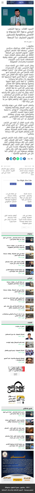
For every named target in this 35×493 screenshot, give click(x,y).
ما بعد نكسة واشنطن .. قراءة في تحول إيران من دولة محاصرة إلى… (13, 238)
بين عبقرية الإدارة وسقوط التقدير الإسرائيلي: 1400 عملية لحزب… (15, 270)
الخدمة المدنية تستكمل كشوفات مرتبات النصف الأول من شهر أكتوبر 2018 (26, 171)
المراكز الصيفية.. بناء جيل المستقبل (14, 334)
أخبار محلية (28, 184)
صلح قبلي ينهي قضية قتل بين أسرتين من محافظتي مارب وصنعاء (13, 299)
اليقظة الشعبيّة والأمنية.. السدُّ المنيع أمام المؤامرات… (14, 359)
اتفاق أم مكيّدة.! (19, 326)
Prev (29, 227)
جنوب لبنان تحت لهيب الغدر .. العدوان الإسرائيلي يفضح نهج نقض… (14, 429)
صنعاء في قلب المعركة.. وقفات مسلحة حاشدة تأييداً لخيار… (13, 254)
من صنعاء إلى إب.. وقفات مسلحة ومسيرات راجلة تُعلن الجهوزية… (15, 246)
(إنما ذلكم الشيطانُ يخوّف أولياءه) (15, 342)
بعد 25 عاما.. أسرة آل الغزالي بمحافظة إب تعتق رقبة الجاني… (13, 315)
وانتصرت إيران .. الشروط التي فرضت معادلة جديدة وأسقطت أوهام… (14, 421)
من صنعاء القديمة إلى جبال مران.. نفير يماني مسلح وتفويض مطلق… (14, 307)
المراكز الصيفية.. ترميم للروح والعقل (14, 350)
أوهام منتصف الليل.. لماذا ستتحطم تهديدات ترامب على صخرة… (14, 262)
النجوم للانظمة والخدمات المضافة (12, 490)
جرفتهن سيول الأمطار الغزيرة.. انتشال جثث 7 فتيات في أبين (8, 170)
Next (24, 227)
